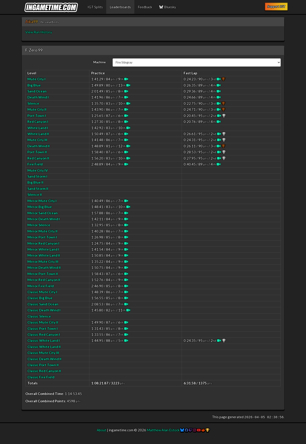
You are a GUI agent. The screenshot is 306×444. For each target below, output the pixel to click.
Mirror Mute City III (42, 261)
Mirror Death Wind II (44, 267)
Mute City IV (37, 170)
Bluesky (167, 7)
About (101, 430)
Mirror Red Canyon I (43, 243)
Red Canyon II (38, 158)
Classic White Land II (44, 347)
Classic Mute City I (42, 292)
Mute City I (36, 79)
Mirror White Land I (43, 249)
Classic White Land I (43, 340)
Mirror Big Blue (39, 207)
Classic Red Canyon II (44, 371)
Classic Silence (39, 316)
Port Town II (37, 152)
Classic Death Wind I (43, 310)
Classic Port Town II (43, 365)
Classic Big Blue (40, 298)
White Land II (38, 134)
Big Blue (34, 85)
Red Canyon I (37, 121)
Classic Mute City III (43, 353)
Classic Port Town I (42, 328)
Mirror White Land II (43, 255)
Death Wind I (38, 97)
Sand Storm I (37, 176)
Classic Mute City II (42, 322)
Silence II (34, 194)
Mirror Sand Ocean (42, 213)
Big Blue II (35, 182)
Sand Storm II (37, 188)
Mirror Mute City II (42, 231)
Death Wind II (38, 146)
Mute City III (37, 140)
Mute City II (36, 109)
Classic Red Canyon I (43, 334)
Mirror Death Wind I (43, 219)
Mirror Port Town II (42, 274)
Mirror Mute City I (41, 201)
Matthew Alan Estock (163, 430)
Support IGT (276, 6)
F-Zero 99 (34, 50)
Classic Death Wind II (44, 359)
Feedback (145, 7)
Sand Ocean (37, 91)
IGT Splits (95, 7)
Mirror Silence (38, 225)
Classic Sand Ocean (42, 304)
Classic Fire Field (40, 377)
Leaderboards (120, 7)
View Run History (38, 32)
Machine (99, 62)
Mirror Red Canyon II (43, 280)
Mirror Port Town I (42, 237)
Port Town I (36, 115)
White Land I (37, 128)
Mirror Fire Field (40, 286)
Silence (33, 103)
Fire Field (35, 164)
